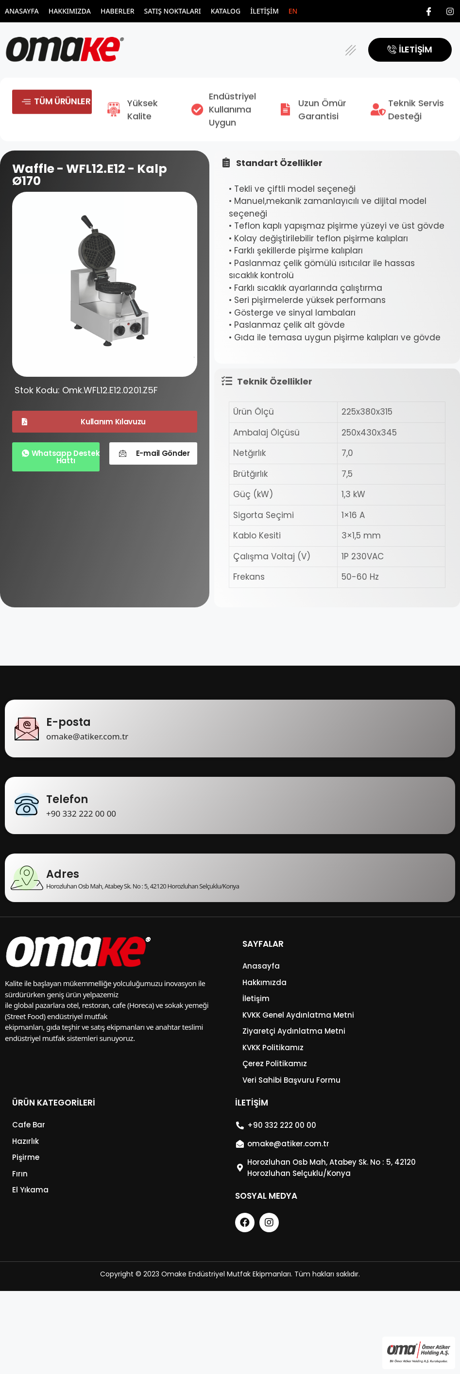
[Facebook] (429, 11)
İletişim (264, 11)
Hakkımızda (70, 11)
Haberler (118, 11)
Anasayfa (22, 11)
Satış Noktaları (172, 11)
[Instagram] (450, 11)
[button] (350, 50)
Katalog (225, 11)
